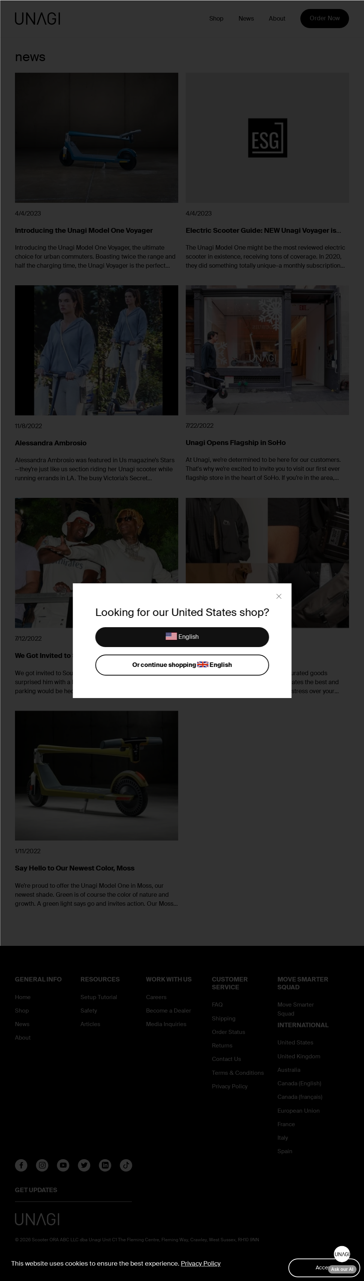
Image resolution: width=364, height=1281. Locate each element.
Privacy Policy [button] (201, 1263)
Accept (324, 1267)
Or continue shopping (182, 665)
